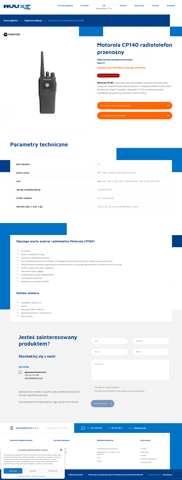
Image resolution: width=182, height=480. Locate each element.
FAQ (98, 465)
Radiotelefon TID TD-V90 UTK (107, 456)
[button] (61, 450)
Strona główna (65, 5)
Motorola (139, 5)
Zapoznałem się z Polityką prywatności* (105, 387)
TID (104, 7)
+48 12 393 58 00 (96, 435)
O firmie (84, 5)
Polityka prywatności (39, 476)
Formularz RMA (146, 469)
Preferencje (53, 471)
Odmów (33, 471)
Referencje (145, 459)
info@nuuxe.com (140, 435)
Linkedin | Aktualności (149, 466)
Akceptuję (13, 471)
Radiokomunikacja (33, 20)
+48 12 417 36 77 (116, 435)
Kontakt (171, 5)
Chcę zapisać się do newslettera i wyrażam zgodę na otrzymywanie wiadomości (118, 391)
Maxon (123, 5)
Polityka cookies (24, 476)
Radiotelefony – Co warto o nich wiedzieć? (108, 460)
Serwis (155, 5)
